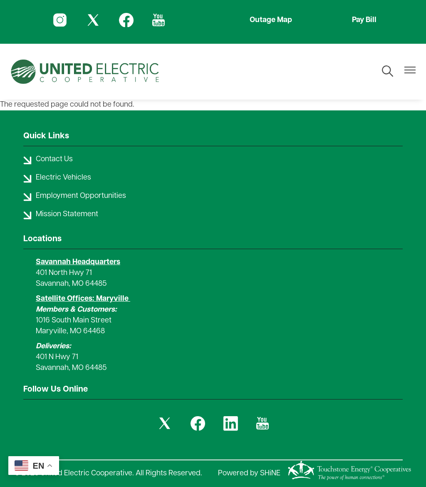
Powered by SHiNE (249, 473)
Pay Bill (364, 20)
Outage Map (271, 20)
